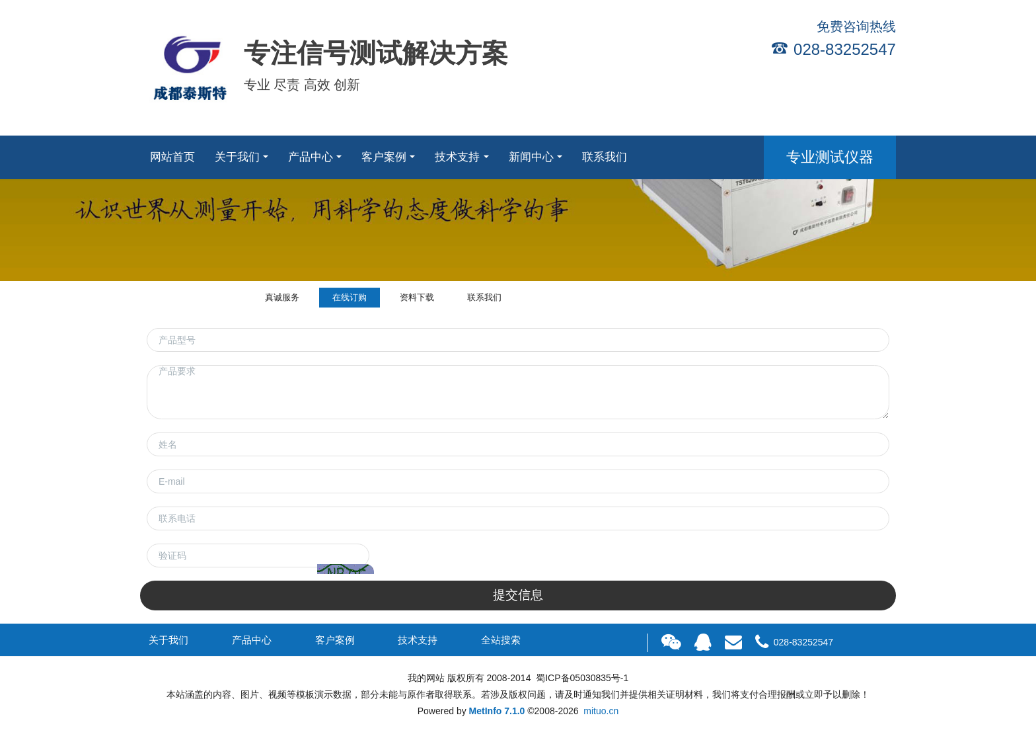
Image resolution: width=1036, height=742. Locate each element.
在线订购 (349, 297)
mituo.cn (600, 711)
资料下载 (417, 297)
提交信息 (518, 595)
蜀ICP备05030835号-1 (580, 678)
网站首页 (172, 157)
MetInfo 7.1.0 (497, 711)
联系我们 (484, 297)
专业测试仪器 (829, 157)
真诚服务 (282, 297)
